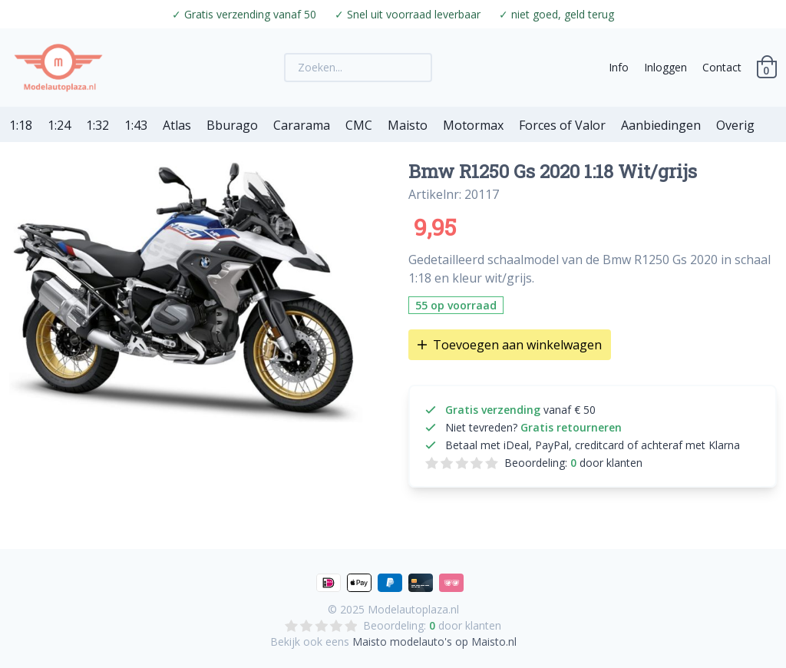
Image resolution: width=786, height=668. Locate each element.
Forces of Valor (562, 125)
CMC (358, 125)
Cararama (301, 125)
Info (619, 67)
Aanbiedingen (661, 125)
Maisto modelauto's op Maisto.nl (434, 641)
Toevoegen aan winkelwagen (510, 344)
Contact (721, 67)
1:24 (59, 125)
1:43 (135, 125)
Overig (735, 125)
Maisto (408, 125)
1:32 (97, 125)
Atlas (177, 125)
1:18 (20, 125)
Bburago (232, 125)
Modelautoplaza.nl (413, 609)
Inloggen (665, 67)
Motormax (473, 125)
